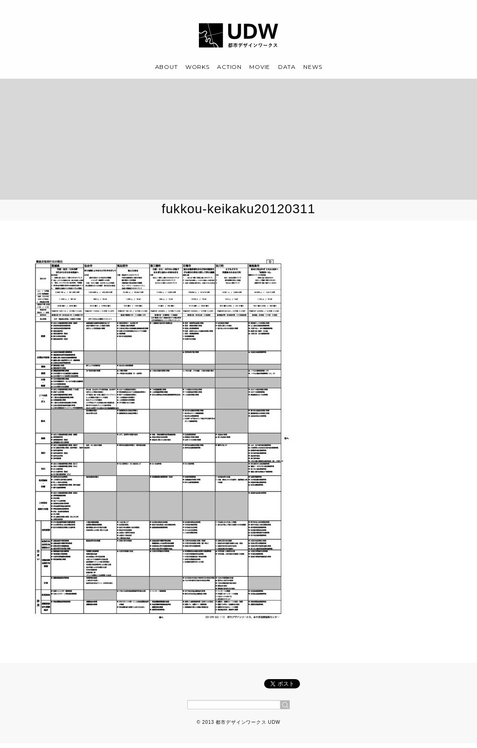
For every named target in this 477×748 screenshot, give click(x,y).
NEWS (312, 66)
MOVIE (259, 66)
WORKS (197, 66)
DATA (287, 66)
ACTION (229, 66)
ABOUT (166, 66)
